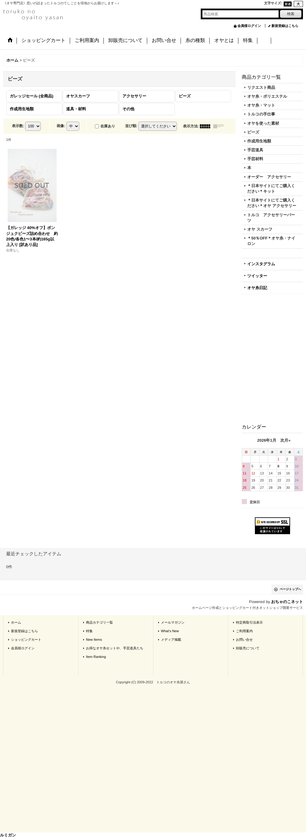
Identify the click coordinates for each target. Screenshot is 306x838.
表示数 (18, 126)
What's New (170, 631)
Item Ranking (96, 657)
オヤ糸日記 (257, 287)
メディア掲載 (171, 639)
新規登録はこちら (284, 26)
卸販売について (247, 648)
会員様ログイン (249, 26)
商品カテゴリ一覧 (99, 622)
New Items (94, 639)
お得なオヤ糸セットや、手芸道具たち (114, 648)
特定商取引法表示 (249, 622)
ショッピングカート (26, 639)
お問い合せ (244, 639)
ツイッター (257, 276)
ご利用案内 (244, 631)
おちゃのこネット (287, 601)
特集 (89, 631)
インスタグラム (261, 264)
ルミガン (8, 835)
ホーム (16, 622)
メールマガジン (173, 622)
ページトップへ (290, 589)
